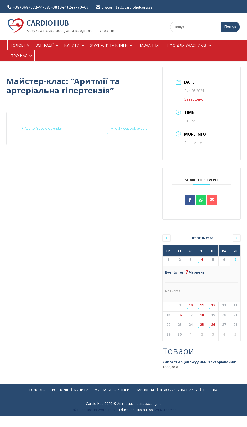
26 (213, 325)
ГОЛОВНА (20, 45)
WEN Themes (165, 409)
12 (213, 305)
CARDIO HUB (47, 23)
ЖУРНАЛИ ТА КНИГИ (109, 45)
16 (180, 315)
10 (191, 305)
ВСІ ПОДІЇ (44, 45)
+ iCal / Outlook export (125, 128)
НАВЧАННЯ (148, 45)
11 (202, 305)
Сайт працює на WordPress (93, 409)
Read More (193, 142)
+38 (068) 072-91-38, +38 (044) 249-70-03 (50, 7)
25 (202, 325)
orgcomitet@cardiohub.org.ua (127, 7)
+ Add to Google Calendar (46, 128)
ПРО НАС (19, 55)
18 (202, 315)
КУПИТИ (71, 45)
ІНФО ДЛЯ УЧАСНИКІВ (185, 45)
